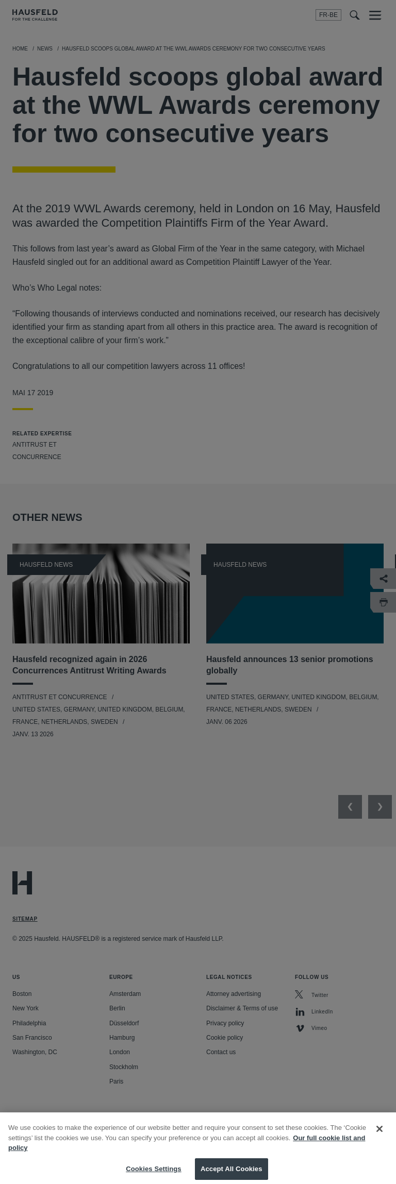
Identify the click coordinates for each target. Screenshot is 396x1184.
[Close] (379, 1137)
